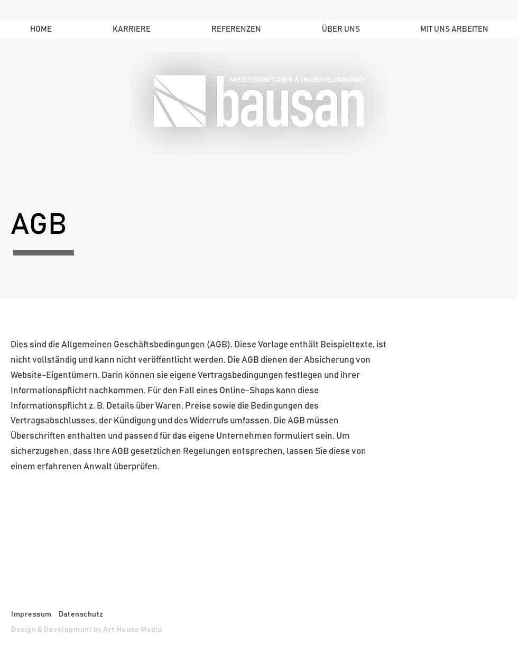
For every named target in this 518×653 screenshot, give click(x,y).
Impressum (31, 614)
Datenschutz (82, 614)
